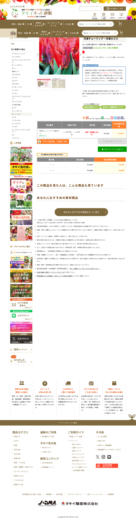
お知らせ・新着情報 (104, 445)
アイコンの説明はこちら (91, 104)
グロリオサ (15, 84)
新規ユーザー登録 (76, 436)
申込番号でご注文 (48, 436)
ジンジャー (15, 90)
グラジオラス (16, 74)
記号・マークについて (95, 494)
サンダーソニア (17, 87)
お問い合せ (101, 441)
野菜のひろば (18, 476)
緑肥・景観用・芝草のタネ (23, 467)
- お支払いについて (77, 457)
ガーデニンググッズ (21, 471)
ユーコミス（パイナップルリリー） (21, 131)
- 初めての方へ (76, 444)
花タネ (16, 441)
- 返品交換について (77, 460)
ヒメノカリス (16, 123)
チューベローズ (17, 111)
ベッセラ (15, 127)
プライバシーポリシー (75, 494)
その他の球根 (16, 105)
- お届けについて (77, 447)
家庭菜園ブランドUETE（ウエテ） (109, 449)
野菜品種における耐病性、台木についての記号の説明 (54, 276)
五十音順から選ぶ (18, 49)
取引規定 (59, 494)
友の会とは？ (46, 447)
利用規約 (49, 494)
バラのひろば (18, 480)
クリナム (15, 78)
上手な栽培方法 (47, 463)
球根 (12, 44)
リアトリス (15, 138)
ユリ (13, 135)
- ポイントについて (77, 454)
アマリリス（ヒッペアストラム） (21, 61)
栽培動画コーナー (48, 467)
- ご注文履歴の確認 (77, 470)
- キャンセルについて (78, 464)
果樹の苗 (17, 458)
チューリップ (16, 114)
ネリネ (14, 117)
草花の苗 (17, 449)
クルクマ (15, 81)
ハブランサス (16, 120)
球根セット (15, 71)
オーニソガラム (17, 65)
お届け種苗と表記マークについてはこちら (50, 272)
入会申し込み (46, 452)
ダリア (14, 108)
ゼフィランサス (17, 102)
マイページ (73, 441)
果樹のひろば (18, 484)
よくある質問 (102, 436)
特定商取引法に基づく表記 (31, 494)
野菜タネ (17, 436)
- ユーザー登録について (79, 467)
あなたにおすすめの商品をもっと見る (81, 212)
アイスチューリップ (18, 54)
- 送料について (76, 451)
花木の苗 (17, 454)
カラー (14, 68)
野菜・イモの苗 (19, 463)
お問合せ (112, 18)
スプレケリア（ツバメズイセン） (21, 97)
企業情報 (111, 494)
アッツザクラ (16, 57)
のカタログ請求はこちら (22, 252)
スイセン (15, 93)
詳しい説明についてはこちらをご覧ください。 (85, 269)
